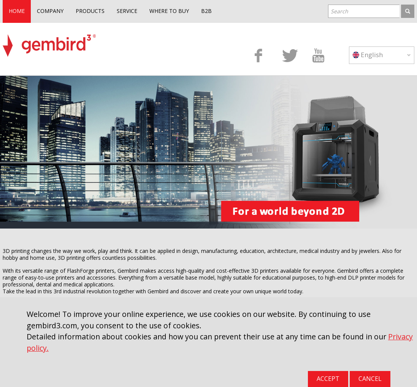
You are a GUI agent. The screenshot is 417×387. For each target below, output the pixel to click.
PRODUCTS (90, 10)
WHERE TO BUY (169, 10)
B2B (206, 10)
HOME (17, 10)
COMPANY (50, 10)
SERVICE (127, 10)
